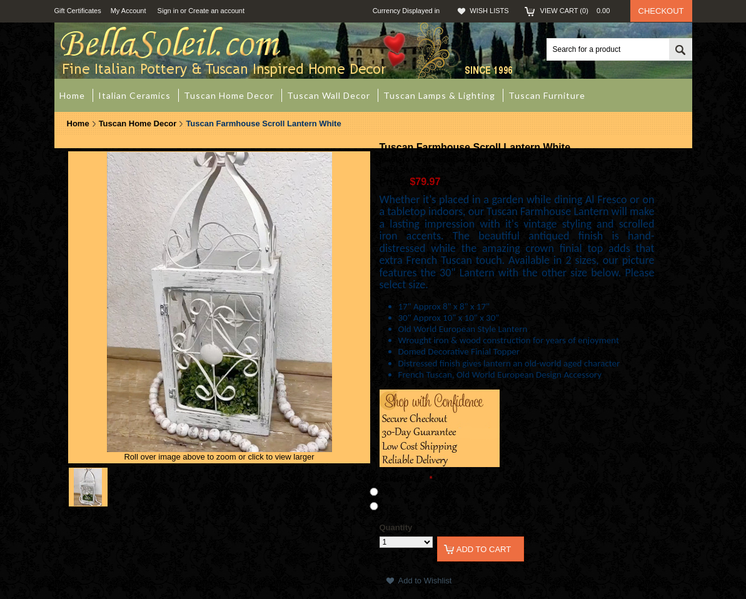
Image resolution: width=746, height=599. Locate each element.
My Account (128, 10)
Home (78, 123)
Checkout (661, 11)
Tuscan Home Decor (138, 123)
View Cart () (579, 10)
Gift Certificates (77, 10)
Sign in (168, 10)
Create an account (216, 10)
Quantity (396, 527)
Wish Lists (489, 10)
